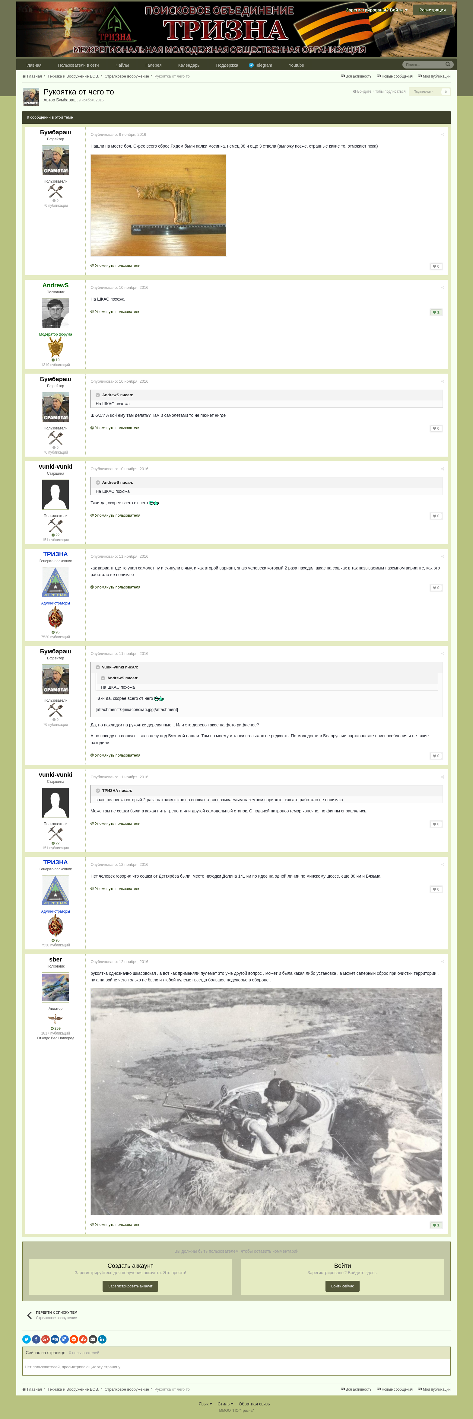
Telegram (263, 65)
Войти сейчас (342, 1286)
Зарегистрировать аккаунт (130, 1286)
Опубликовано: (118, 134)
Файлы (122, 65)
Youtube (296, 65)
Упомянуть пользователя (115, 265)
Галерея (153, 65)
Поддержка (227, 65)
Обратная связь (254, 1403)
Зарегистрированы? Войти (377, 10)
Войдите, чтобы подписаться (381, 91)
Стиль (225, 1403)
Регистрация (432, 10)
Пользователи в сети (78, 65)
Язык (205, 1403)
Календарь (189, 65)
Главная (33, 65)
